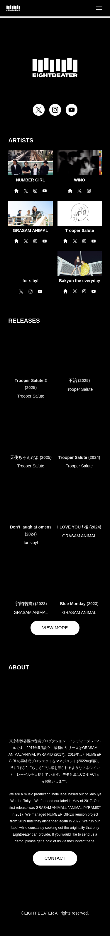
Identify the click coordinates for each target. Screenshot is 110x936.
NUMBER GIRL (30, 180)
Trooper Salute (79, 230)
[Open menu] (99, 8)
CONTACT (55, 858)
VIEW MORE (55, 627)
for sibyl (30, 280)
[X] (31, 893)
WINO (79, 180)
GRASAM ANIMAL (30, 230)
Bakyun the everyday (79, 280)
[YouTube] (78, 893)
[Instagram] (55, 893)
